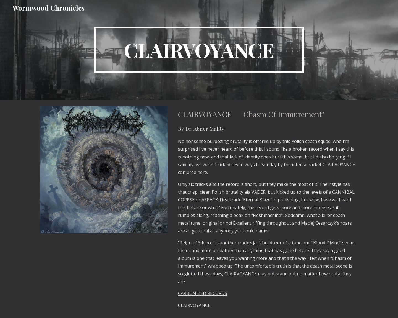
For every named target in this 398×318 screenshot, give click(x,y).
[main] (199, 50)
